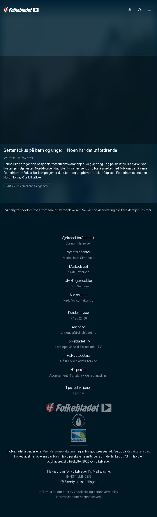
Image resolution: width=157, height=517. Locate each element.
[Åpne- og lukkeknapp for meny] (149, 9)
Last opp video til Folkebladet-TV (78, 347)
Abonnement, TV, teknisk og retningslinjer (78, 375)
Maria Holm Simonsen (78, 258)
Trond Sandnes (78, 286)
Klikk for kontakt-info (78, 300)
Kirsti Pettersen (78, 272)
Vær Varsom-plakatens (59, 451)
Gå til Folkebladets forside (78, 361)
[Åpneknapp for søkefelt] (139, 9)
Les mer (145, 210)
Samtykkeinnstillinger (78, 482)
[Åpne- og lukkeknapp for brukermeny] (129, 9)
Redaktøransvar (138, 451)
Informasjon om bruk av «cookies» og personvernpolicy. (78, 492)
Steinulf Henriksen (79, 243)
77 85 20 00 (78, 318)
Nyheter (9, 158)
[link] (21, 10)
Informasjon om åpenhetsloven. (78, 497)
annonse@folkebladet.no (78, 333)
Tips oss (79, 393)
